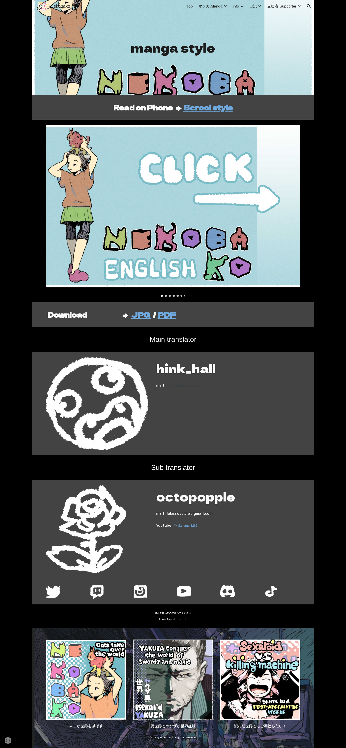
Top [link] (189, 6)
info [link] (236, 6)
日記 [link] (253, 6)
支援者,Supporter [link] (281, 6)
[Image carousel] (173, 211)
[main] (173, 47)
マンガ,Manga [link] (210, 6)
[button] (309, 6)
